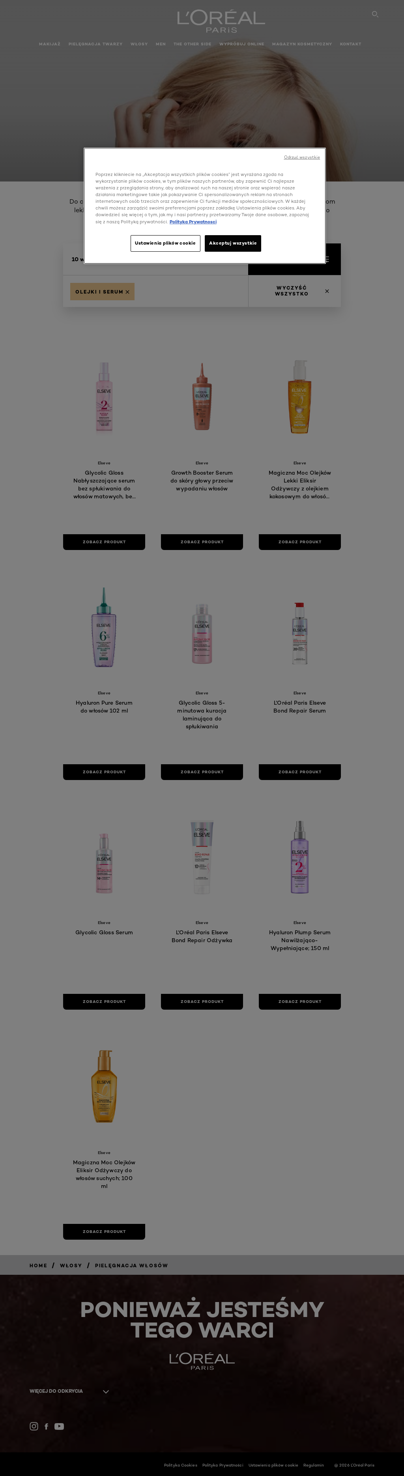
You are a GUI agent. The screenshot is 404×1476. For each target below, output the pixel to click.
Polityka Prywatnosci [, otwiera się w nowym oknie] (193, 221)
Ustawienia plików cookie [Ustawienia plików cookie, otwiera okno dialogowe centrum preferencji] (165, 243)
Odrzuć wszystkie (302, 157)
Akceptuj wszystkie (233, 243)
